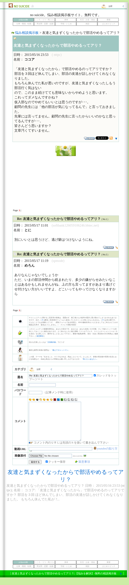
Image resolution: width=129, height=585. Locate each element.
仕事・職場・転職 (23, 24)
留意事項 (40, 336)
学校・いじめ (66, 24)
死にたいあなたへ (89, 359)
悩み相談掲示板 (27, 33)
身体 (66, 20)
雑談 (87, 24)
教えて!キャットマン (60, 350)
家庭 (108, 20)
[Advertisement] (32, 180)
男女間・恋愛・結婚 (45, 24)
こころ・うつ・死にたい (45, 20)
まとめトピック (108, 24)
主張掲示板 (51, 342)
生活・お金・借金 (87, 20)
